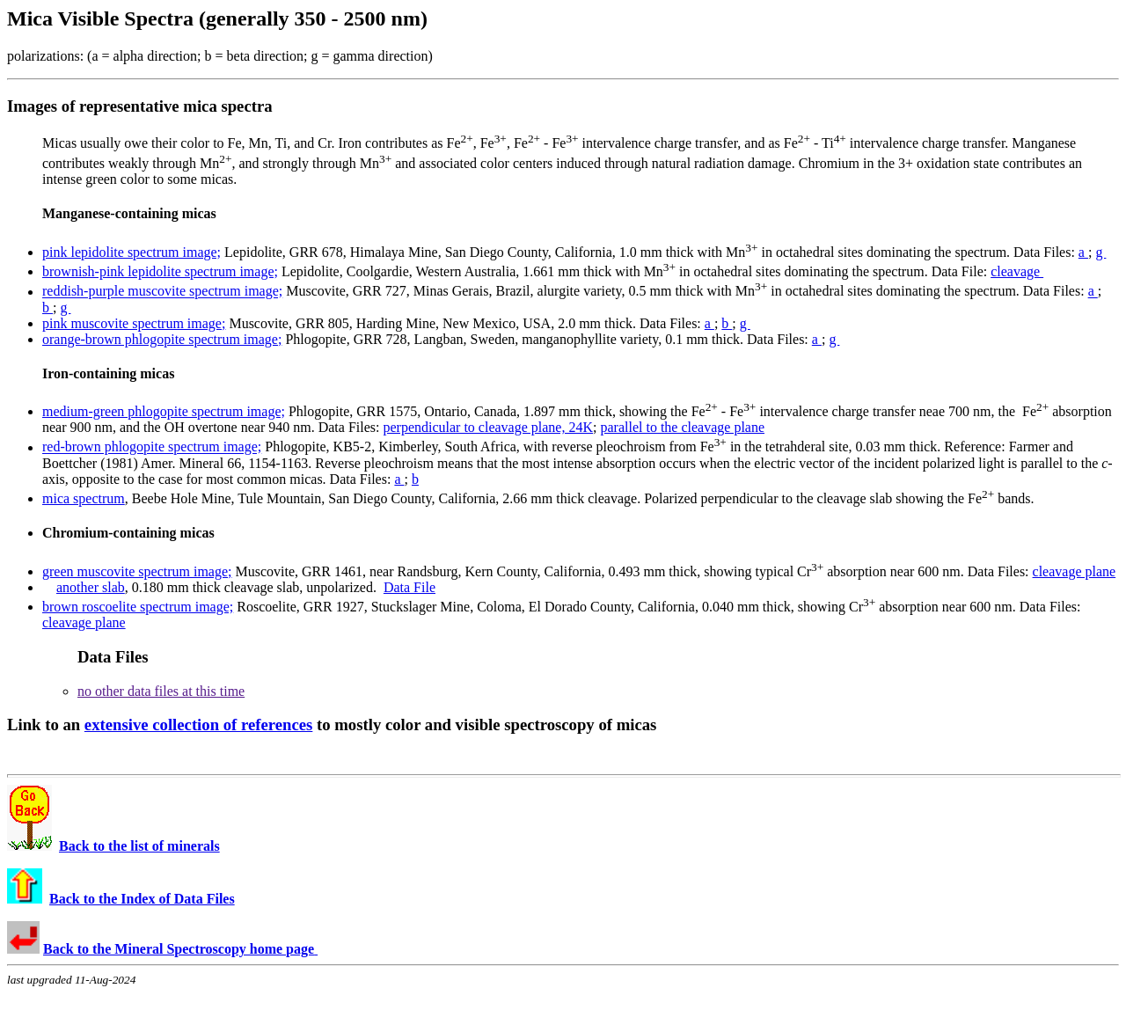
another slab (90, 587)
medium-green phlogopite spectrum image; (163, 411)
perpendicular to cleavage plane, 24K (488, 427)
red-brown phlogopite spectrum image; (151, 447)
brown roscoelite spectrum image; (137, 606)
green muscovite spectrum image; (136, 571)
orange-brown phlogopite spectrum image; (162, 339)
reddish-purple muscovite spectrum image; (162, 291)
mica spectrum (83, 498)
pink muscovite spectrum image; (133, 323)
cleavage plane (1074, 571)
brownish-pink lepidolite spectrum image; (160, 271)
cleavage (1017, 271)
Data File (409, 587)
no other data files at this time (161, 691)
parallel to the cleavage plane (682, 427)
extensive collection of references (198, 724)
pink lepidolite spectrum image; (131, 252)
